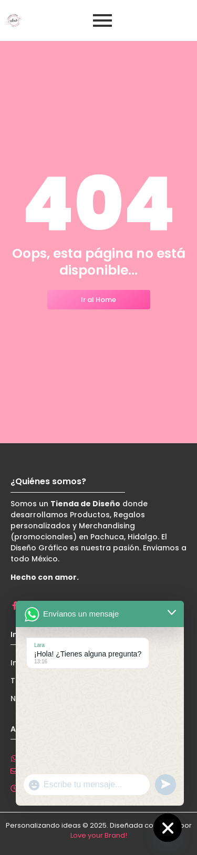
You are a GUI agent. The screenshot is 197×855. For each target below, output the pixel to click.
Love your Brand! (98, 835)
